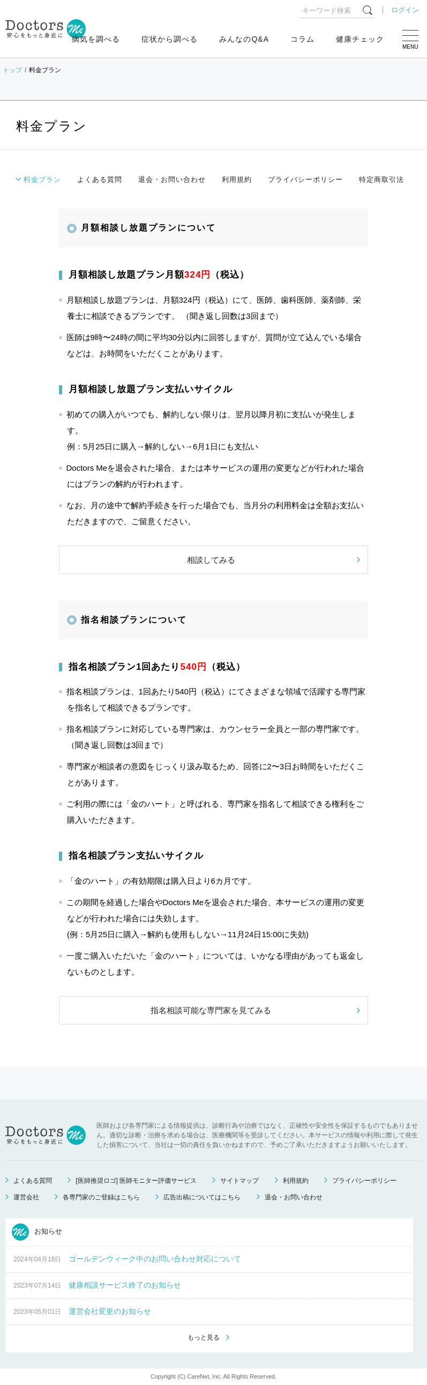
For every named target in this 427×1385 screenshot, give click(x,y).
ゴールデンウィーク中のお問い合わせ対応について (155, 1258)
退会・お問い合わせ (172, 179)
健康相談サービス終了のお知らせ (125, 1285)
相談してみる (211, 559)
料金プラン (42, 179)
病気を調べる (96, 39)
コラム (302, 39)
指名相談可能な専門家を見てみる (211, 1010)
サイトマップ (239, 1180)
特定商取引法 (381, 179)
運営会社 (26, 1197)
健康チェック (360, 39)
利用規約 (237, 179)
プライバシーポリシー (305, 179)
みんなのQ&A (244, 39)
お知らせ (37, 1232)
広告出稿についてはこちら (202, 1197)
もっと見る (204, 1337)
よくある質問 (99, 179)
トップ (12, 70)
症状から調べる (169, 39)
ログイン (405, 10)
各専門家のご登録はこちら (101, 1197)
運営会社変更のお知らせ (110, 1311)
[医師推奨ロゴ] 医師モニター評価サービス (136, 1180)
